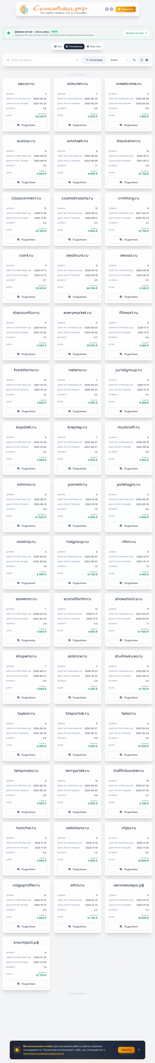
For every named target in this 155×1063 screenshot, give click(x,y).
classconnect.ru (26, 198)
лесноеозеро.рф (128, 885)
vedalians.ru (77, 828)
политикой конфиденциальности (43, 1053)
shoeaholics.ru (129, 599)
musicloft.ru (129, 427)
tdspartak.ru (77, 713)
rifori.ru (129, 542)
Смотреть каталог (136, 33)
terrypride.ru (77, 771)
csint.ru (26, 256)
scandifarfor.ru (77, 599)
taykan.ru (26, 713)
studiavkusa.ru (129, 656)
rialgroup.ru (77, 542)
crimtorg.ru (128, 198)
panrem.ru (77, 485)
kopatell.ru (26, 427)
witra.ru (77, 885)
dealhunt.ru (77, 256)
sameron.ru (26, 599)
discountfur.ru (26, 313)
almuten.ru (77, 84)
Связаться (125, 9)
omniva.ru (26, 485)
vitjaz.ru (128, 828)
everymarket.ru (77, 313)
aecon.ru (26, 84)
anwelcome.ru (129, 84)
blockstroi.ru (129, 141)
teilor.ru (129, 713)
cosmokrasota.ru (77, 198)
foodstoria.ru (26, 370)
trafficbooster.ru (129, 771)
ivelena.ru (77, 370)
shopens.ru (26, 656)
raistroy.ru (26, 542)
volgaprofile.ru (26, 885)
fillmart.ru (128, 313)
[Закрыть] (139, 1049)
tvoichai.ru (26, 828)
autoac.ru (26, 141)
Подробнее (26, 125)
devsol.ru (128, 256)
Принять (126, 1049)
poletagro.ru (128, 485)
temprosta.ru (26, 771)
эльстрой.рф (26, 942)
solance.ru (77, 656)
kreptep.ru (77, 427)
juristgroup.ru (129, 370)
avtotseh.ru (77, 141)
